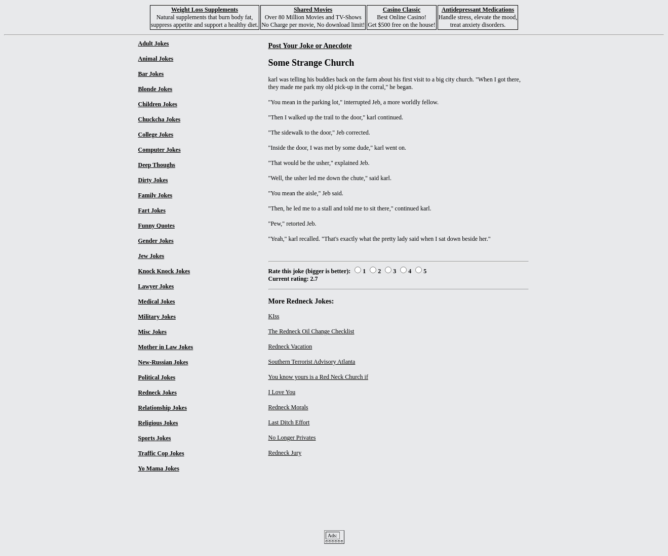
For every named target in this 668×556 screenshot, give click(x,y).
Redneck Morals (288, 407)
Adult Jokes (153, 43)
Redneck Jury (285, 452)
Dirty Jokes (153, 180)
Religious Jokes (158, 422)
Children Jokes (157, 104)
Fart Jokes (152, 210)
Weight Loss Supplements (204, 9)
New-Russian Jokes (163, 362)
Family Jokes (155, 195)
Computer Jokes (159, 149)
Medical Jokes (156, 301)
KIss (274, 316)
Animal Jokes (156, 58)
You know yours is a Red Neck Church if (318, 376)
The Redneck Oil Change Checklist (311, 331)
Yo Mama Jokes (158, 468)
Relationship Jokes (162, 407)
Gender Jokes (156, 240)
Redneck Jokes (157, 392)
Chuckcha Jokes (159, 119)
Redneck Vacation (290, 346)
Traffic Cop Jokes (161, 453)
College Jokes (156, 134)
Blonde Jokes (155, 89)
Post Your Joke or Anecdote (310, 45)
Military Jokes (157, 316)
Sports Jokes (154, 438)
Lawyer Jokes (156, 286)
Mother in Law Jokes (165, 347)
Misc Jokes (152, 331)
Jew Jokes (151, 256)
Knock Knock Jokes (164, 271)
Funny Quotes (156, 225)
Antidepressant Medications (478, 9)
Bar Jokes (151, 73)
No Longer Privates (292, 437)
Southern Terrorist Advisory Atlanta (312, 361)
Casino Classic (401, 9)
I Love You (282, 392)
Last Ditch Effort (289, 422)
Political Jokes (157, 377)
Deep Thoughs (156, 164)
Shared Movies (313, 9)
